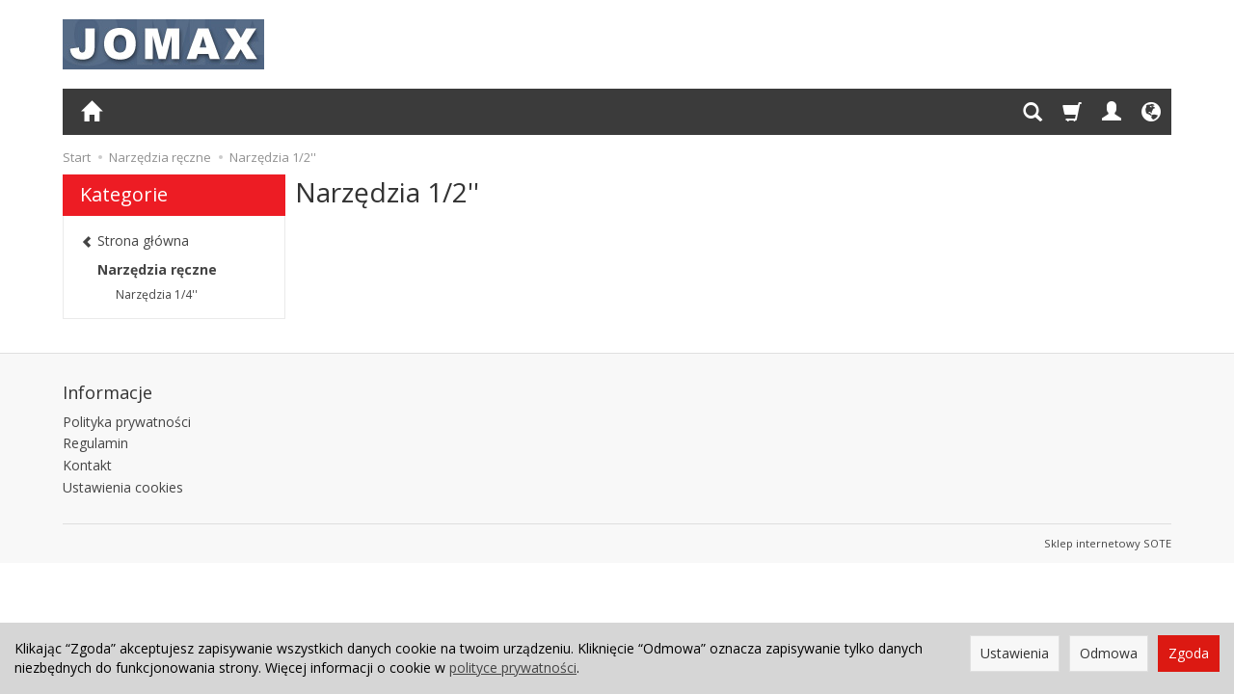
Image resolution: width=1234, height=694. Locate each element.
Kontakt (87, 465)
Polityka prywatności (127, 422)
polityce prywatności (513, 667)
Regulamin (95, 443)
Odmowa (1109, 653)
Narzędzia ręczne (157, 269)
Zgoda (1188, 653)
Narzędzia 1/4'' (157, 294)
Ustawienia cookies (123, 487)
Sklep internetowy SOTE (1107, 543)
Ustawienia (1014, 653)
